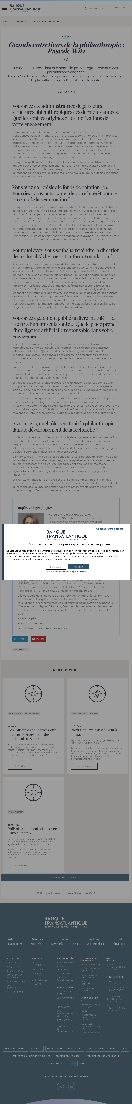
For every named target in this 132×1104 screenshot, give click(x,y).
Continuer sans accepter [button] (110, 529)
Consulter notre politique (66, 571)
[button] (78, 566)
